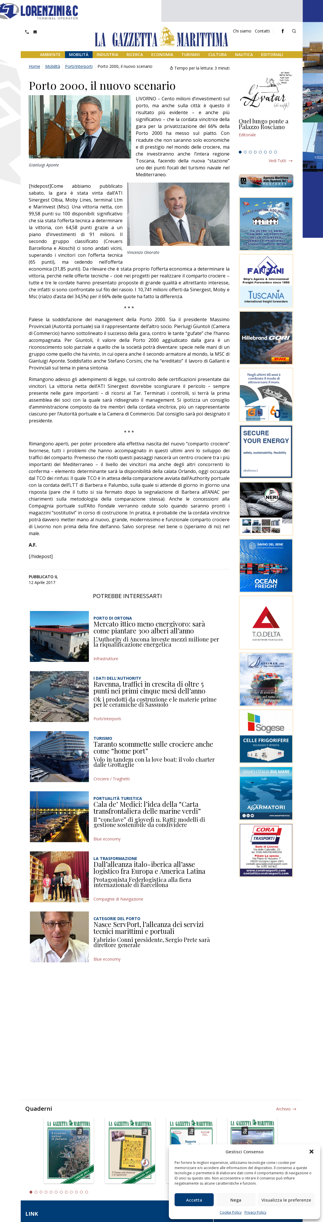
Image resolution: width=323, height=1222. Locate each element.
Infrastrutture (105, 658)
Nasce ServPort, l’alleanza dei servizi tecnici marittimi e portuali (148, 928)
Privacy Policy (255, 1212)
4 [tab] (255, 152)
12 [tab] (86, 1192)
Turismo (190, 54)
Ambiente (50, 54)
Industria (107, 54)
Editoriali (272, 54)
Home (34, 66)
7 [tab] (270, 152)
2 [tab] (245, 152)
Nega (235, 1200)
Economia (162, 54)
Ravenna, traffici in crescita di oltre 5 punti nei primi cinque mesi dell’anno (149, 687)
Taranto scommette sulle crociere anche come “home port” (153, 747)
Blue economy (107, 839)
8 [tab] (275, 152)
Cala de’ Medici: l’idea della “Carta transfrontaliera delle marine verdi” (147, 807)
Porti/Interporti (79, 66)
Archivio (283, 1109)
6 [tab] (265, 152)
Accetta (194, 1200)
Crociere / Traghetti (111, 779)
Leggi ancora (266, 133)
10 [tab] (76, 1192)
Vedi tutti (277, 160)
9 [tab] (71, 1192)
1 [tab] (240, 152)
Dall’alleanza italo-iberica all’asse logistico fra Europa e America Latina (149, 867)
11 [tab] (81, 1192)
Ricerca (135, 54)
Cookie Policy (231, 1212)
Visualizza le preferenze (286, 1200)
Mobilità (78, 54)
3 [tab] (250, 152)
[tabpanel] (266, 133)
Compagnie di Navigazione (118, 899)
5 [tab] (260, 152)
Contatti (262, 31)
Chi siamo (242, 31)
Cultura (217, 54)
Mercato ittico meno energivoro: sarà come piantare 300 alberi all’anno (149, 627)
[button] (311, 1151)
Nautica (244, 54)
